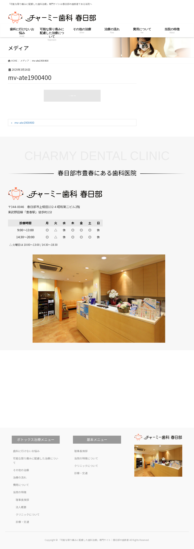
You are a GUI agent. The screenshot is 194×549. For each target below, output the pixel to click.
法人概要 (21, 507)
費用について (21, 485)
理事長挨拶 (22, 500)
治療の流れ (19, 477)
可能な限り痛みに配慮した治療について (35, 460)
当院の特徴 (19, 492)
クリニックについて (28, 514)
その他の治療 (21, 470)
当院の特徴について (86, 458)
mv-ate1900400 (24, 122)
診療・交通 (22, 522)
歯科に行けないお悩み (26, 451)
